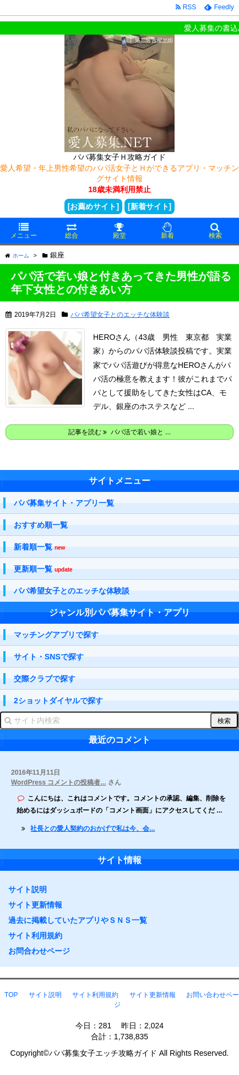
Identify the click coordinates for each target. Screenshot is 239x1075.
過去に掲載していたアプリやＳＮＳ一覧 (77, 920)
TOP (11, 995)
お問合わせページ (39, 951)
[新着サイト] (149, 206)
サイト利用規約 (35, 935)
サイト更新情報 (35, 904)
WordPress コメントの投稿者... (58, 782)
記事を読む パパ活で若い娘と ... (119, 432)
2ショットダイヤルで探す (58, 700)
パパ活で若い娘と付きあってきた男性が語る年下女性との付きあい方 (121, 282)
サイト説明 (27, 889)
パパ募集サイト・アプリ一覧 (64, 503)
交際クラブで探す (44, 678)
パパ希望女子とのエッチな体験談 (120, 314)
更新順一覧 (43, 569)
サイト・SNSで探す (49, 656)
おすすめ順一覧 (41, 525)
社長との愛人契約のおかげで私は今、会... (92, 828)
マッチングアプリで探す (56, 635)
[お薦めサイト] (93, 206)
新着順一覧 (39, 547)
